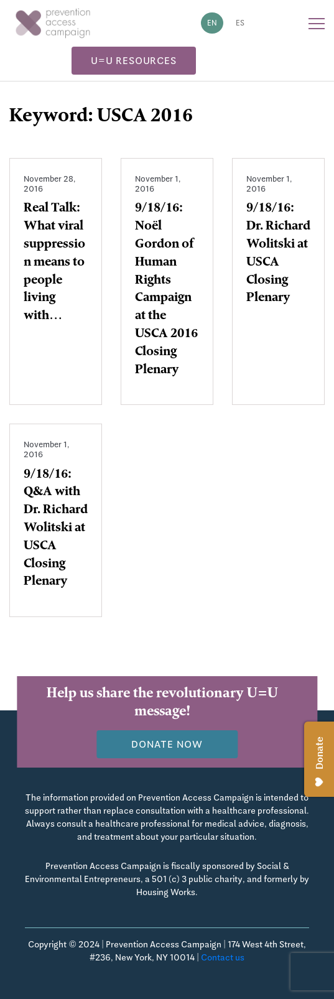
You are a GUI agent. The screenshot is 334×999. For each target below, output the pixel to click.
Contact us (222, 957)
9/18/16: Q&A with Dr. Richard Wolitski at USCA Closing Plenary (56, 529)
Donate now (167, 744)
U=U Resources (133, 61)
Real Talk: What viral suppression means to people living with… (54, 263)
